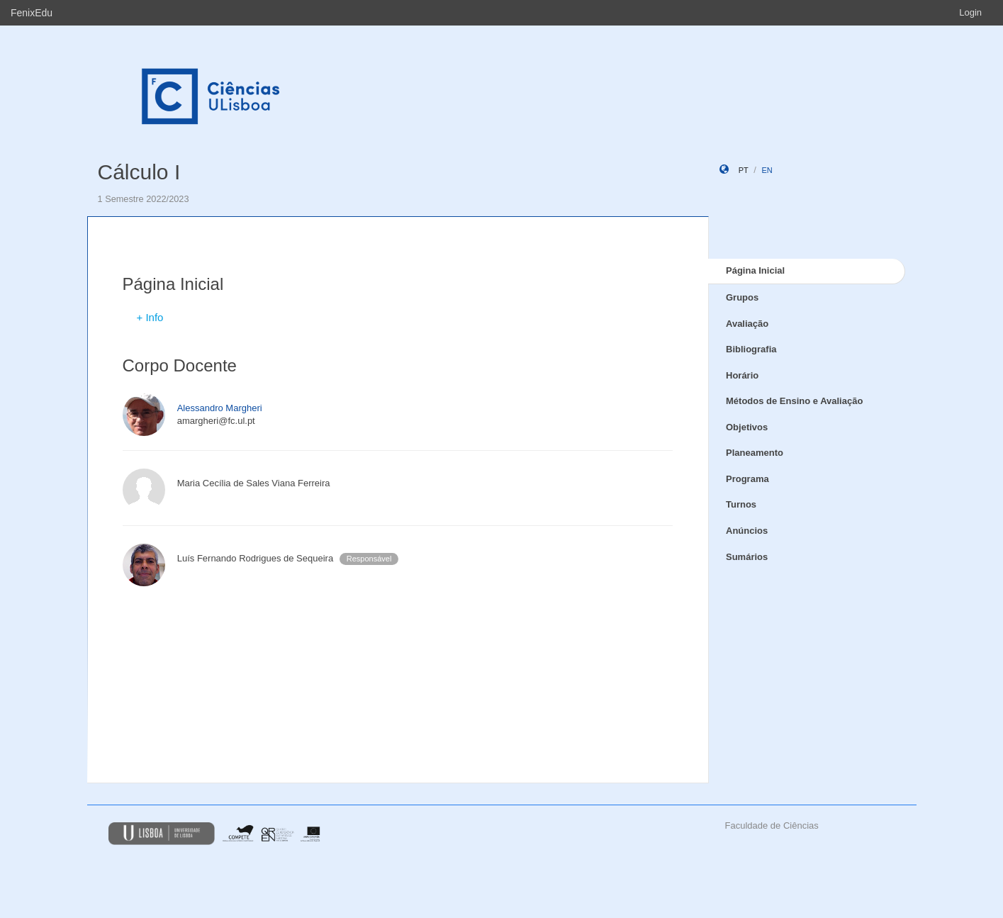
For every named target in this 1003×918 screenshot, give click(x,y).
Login (970, 12)
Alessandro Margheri (219, 408)
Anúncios (747, 530)
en (766, 170)
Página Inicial (755, 270)
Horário (742, 375)
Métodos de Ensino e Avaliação (794, 401)
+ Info (150, 317)
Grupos (742, 297)
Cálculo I (139, 172)
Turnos (741, 504)
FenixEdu (31, 12)
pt (744, 170)
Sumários (747, 557)
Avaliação (747, 323)
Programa (747, 479)
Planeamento (754, 452)
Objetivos (747, 427)
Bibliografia (751, 349)
